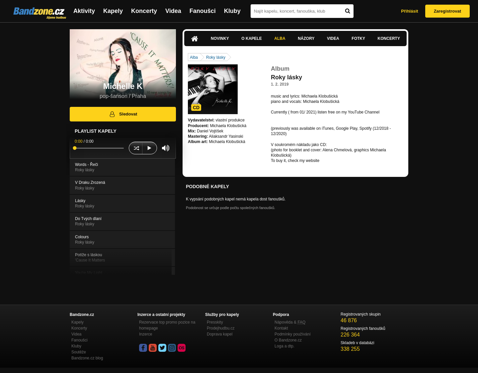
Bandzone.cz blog (87, 358)
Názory (306, 38)
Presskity (215, 322)
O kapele (251, 38)
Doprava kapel (219, 334)
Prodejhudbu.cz (220, 328)
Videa (173, 11)
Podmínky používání (293, 334)
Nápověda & (290, 322)
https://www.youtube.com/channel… (302, 117)
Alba (279, 38)
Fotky (358, 38)
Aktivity (84, 11)
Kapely (113, 11)
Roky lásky (215, 57)
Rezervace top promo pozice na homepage (167, 325)
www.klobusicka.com (338, 160)
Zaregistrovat (447, 11)
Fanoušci (203, 11)
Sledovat (123, 114)
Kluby (232, 11)
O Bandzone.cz (288, 340)
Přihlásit (409, 11)
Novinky (220, 38)
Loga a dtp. (284, 346)
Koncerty (144, 11)
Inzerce (145, 334)
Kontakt (281, 328)
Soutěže (78, 352)
